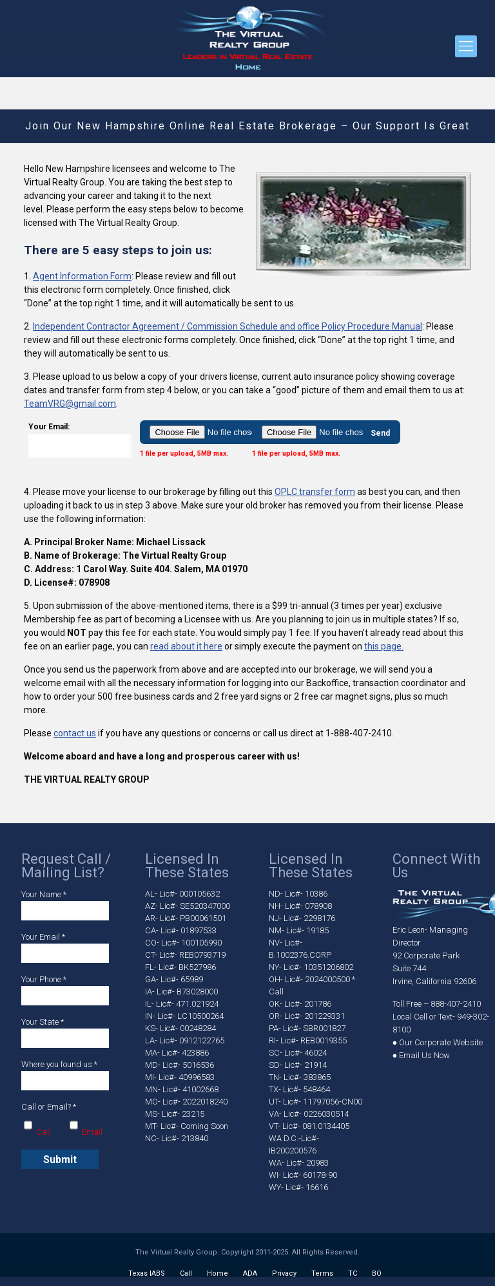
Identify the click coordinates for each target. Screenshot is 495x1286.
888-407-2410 (456, 1004)
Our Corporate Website (441, 1042)
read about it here (186, 646)
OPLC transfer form (315, 492)
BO (377, 1273)
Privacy (284, 1273)
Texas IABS (146, 1273)
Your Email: (79, 440)
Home (217, 1273)
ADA (250, 1273)
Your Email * (65, 947)
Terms (322, 1273)
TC (352, 1273)
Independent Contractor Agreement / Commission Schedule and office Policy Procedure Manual (227, 326)
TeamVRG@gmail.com (70, 403)
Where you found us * (65, 1074)
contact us (74, 733)
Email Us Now (424, 1055)
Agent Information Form (82, 276)
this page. (383, 646)
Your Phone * (65, 989)
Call (186, 1273)
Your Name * (65, 905)
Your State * (65, 1032)
